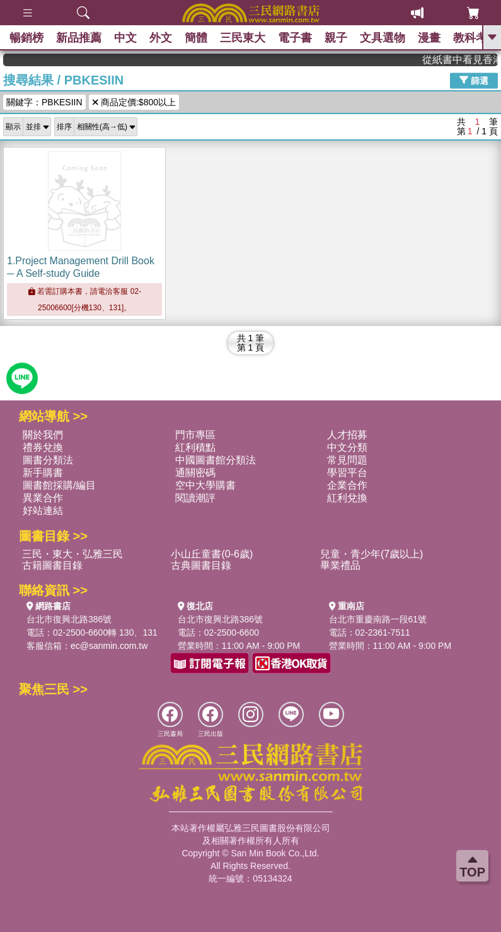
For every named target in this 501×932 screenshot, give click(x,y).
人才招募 (347, 434)
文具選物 (382, 38)
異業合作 (43, 497)
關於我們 (43, 434)
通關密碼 (195, 472)
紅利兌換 (347, 497)
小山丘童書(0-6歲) (212, 554)
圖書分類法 (48, 460)
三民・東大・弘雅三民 (72, 554)
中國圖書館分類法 (215, 460)
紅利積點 (195, 447)
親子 (336, 38)
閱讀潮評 (195, 497)
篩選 (473, 80)
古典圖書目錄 (201, 565)
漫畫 (429, 38)
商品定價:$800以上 (134, 102)
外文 (160, 38)
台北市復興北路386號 (69, 619)
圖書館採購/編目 (59, 485)
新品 (78, 38)
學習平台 (347, 472)
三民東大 (242, 38)
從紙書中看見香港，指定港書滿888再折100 (465, 59)
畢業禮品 (340, 565)
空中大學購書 (205, 485)
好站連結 (43, 510)
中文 (125, 38)
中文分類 (347, 447)
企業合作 (347, 485)
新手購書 (43, 472)
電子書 (295, 38)
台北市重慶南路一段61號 (378, 619)
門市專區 (195, 434)
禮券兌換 (43, 447)
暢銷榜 (26, 38)
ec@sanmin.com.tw (109, 646)
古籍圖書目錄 (52, 565)
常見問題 (347, 460)
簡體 (196, 38)
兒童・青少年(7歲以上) (371, 554)
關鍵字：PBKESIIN (44, 102)
